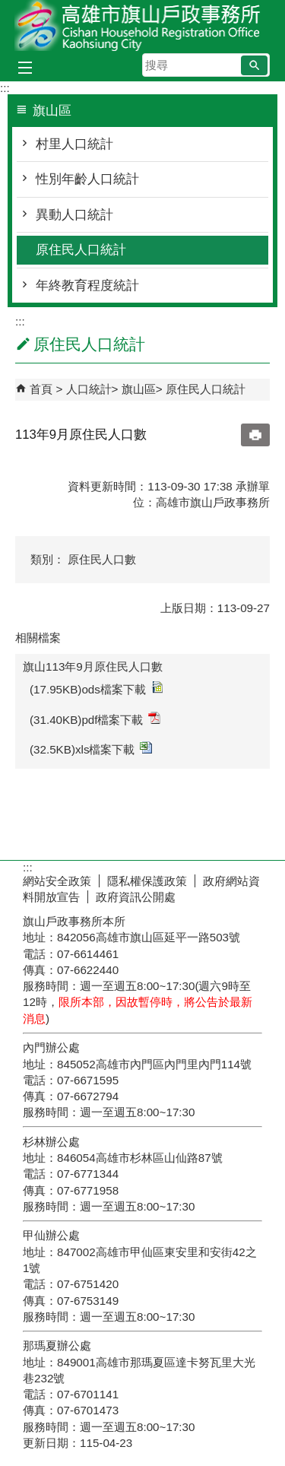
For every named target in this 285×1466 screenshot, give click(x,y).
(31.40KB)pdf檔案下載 (95, 719)
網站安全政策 (57, 880)
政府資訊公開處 (136, 896)
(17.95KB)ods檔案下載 (96, 688)
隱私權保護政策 (147, 880)
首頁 (41, 388)
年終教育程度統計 (87, 285)
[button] (254, 65)
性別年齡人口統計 (87, 179)
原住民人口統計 (81, 250)
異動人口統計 (74, 215)
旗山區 (139, 388)
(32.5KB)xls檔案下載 (91, 748)
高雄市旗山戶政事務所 (142, 25)
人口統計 (89, 388)
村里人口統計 (74, 144)
